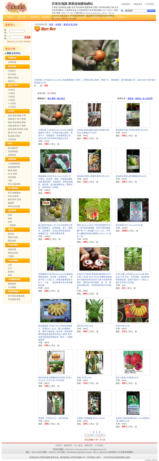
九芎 (10, 268)
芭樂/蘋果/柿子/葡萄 (17, 126)
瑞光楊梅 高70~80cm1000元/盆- (129, 225)
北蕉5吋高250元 (123, 326)
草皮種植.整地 (14, 299)
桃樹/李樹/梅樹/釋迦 (17, 122)
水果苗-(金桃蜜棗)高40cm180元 (91, 418)
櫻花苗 (11, 234)
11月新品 (12, 103)
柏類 (10, 218)
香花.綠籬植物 (14, 193)
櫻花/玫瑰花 (13, 78)
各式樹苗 (12, 74)
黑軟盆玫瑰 (13, 253)
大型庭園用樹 (14, 163)
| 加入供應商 (106, 17)
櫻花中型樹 (13, 237)
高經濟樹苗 (13, 151)
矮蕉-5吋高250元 (84, 377)
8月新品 (11, 90)
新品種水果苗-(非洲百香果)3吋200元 (132, 130)
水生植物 (12, 287)
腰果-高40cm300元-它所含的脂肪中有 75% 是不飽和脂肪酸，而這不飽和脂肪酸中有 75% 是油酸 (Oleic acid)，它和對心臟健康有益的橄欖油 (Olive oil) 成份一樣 (94, 230)
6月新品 (11, 93)
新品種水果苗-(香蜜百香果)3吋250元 (93, 176)
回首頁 (59, 445)
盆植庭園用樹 (14, 167)
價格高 (130, 98)
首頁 (51, 24)
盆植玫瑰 (12, 249)
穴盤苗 (11, 256)
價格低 (138, 98)
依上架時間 (148, 98)
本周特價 (12, 62)
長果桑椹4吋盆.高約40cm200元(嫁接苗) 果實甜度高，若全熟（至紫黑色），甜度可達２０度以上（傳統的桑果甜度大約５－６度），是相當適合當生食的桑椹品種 (55, 279)
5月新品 (11, 96)
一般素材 (12, 225)
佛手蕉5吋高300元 (85, 326)
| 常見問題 (81, 17)
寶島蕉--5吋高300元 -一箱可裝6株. (53, 418)
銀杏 (10, 275)
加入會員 (18, 41)
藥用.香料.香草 (14, 199)
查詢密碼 (27, 41)
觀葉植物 (12, 284)
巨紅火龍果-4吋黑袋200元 (127, 377)
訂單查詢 (149, 4)
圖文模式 (61, 98)
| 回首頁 (9, 17)
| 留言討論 (94, 17)
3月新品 (11, 100)
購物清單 (137, 4)
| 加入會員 (20, 17)
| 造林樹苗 (44, 17)
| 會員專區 (69, 17)
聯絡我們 (125, 4)
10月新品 (12, 107)
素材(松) (11, 81)
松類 (10, 215)
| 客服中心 (120, 17)
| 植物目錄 (56, 17)
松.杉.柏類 (12, 174)
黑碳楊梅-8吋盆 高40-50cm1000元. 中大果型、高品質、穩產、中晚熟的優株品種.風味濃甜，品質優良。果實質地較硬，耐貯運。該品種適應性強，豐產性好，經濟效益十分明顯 (55, 181)
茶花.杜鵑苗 (13, 196)
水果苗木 (12, 71)
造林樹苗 (12, 155)
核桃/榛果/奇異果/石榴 (18, 129)
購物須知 (10, 41)
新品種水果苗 (14, 136)
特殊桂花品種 (14, 206)
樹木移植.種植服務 (16, 296)
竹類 (10, 180)
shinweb (154, 460)
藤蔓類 (11, 203)
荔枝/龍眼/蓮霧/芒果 (17, 115)
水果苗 (58, 24)
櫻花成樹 (12, 241)
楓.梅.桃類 (12, 170)
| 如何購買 (33, 17)
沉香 (10, 265)
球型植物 (12, 177)
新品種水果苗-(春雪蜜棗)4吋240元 (131, 176)
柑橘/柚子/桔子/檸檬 (17, 119)
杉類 (10, 222)
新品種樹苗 (13, 148)
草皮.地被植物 (14, 184)
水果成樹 (12, 139)
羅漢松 (11, 272)
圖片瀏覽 (52, 98)
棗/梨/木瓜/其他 (15, 132)
